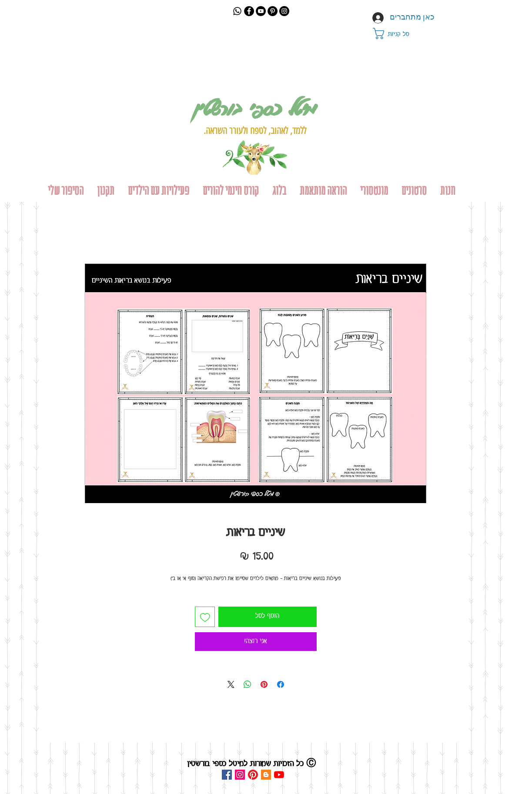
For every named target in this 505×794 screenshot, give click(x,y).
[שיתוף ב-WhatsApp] (247, 684)
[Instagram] (284, 11)
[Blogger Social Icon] (266, 775)
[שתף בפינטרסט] (264, 684)
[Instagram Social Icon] (240, 775)
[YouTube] (261, 11)
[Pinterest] (273, 11)
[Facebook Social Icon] (227, 775)
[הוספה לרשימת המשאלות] (205, 617)
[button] (399, 33)
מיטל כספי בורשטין (254, 108)
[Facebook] (249, 11)
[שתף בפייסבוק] (280, 684)
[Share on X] (231, 684)
